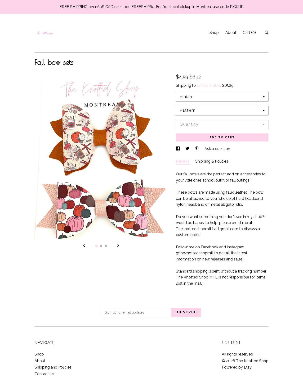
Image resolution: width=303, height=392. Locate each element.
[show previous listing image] (84, 246)
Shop (214, 32)
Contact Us (44, 374)
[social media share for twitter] (187, 148)
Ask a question (217, 148)
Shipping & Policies (211, 161)
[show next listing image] (118, 246)
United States (208, 85)
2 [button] (101, 246)
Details (183, 161)
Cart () (249, 32)
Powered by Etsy (237, 367)
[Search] (266, 33)
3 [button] (106, 246)
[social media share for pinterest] (197, 148)
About (230, 32)
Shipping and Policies (53, 367)
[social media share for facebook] (178, 148)
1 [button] (96, 246)
